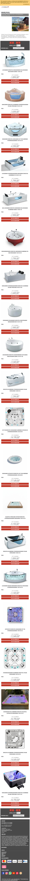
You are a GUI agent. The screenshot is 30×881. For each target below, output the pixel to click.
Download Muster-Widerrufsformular (10, 880)
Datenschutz (3, 852)
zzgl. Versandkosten (16, 879)
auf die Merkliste (15, 80)
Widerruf (3, 856)
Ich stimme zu (26, 4)
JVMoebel (3, 855)
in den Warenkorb (15, 82)
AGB (2, 854)
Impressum (3, 853)
